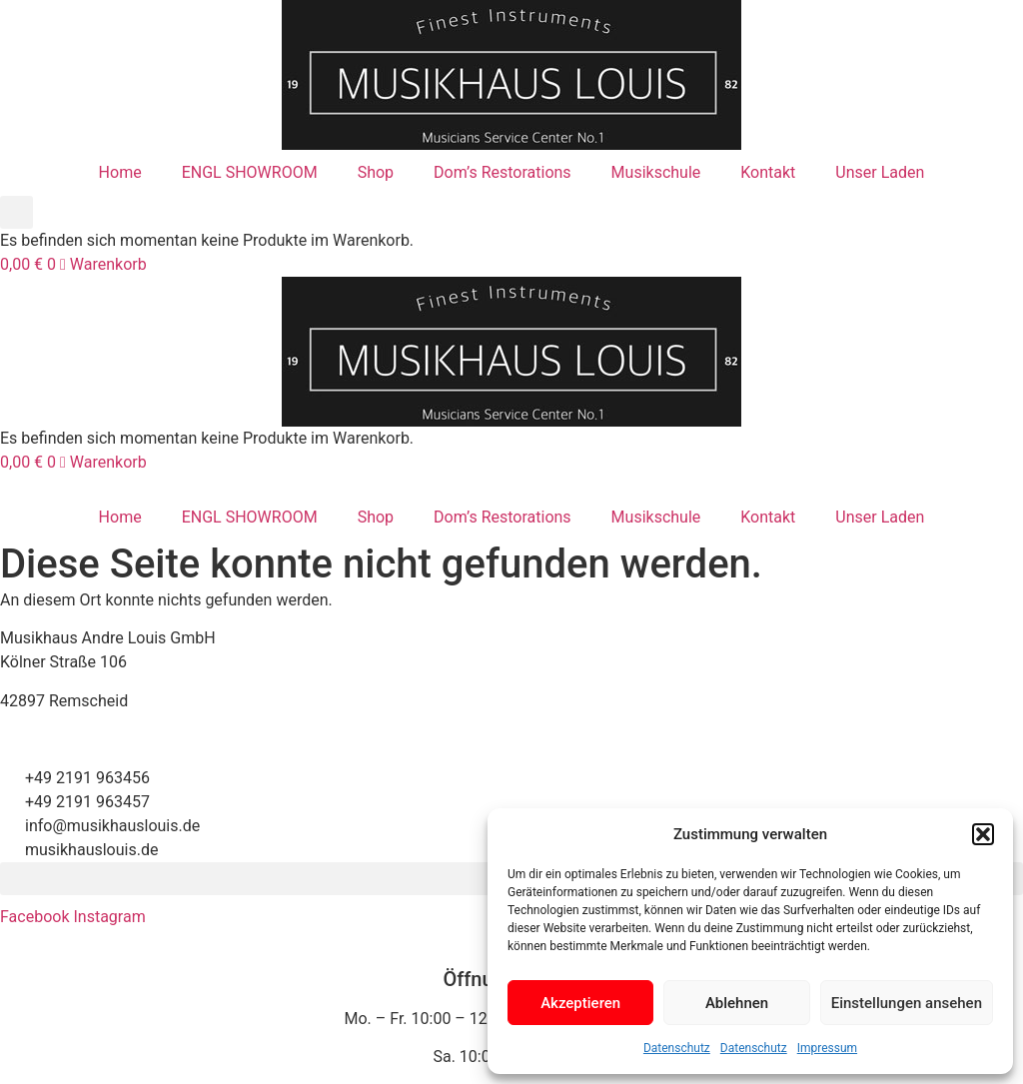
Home (120, 172)
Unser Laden (879, 172)
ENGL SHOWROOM (250, 172)
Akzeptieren (580, 1003)
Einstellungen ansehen (906, 1003)
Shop (376, 172)
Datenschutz (676, 1048)
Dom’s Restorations (502, 172)
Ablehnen (736, 1003)
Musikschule (656, 172)
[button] (983, 834)
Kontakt (767, 172)
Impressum (827, 1048)
